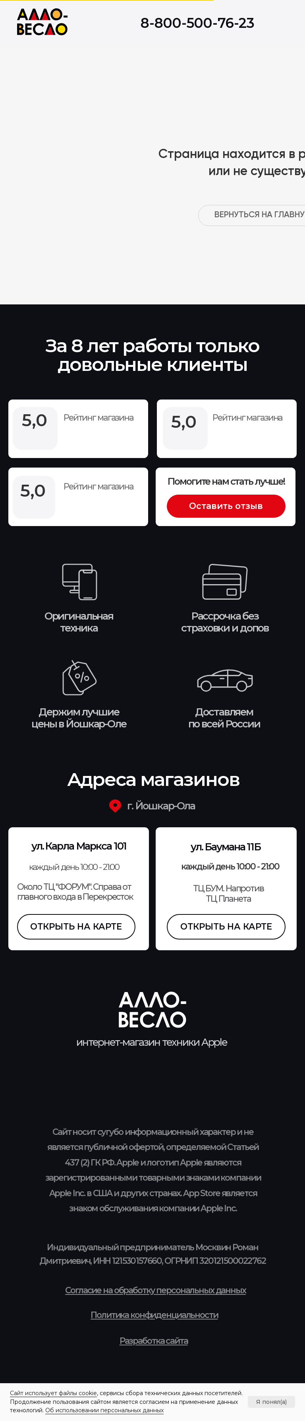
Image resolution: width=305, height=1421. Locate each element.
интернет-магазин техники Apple (151, 1042)
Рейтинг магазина (98, 486)
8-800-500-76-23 (198, 23)
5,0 (33, 490)
